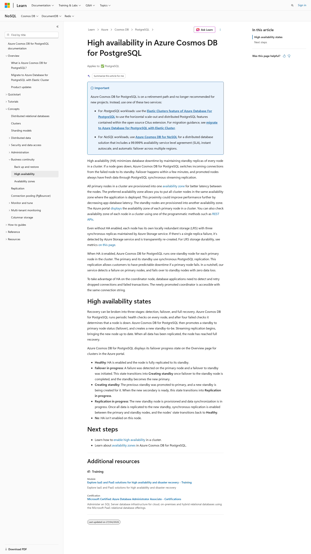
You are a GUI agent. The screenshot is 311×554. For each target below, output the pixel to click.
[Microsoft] (7, 5)
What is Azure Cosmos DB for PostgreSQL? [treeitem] (29, 65)
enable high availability (129, 440)
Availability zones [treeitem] (24, 181)
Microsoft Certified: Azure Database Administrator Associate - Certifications (134, 499)
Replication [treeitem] (17, 188)
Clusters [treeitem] (16, 123)
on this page (106, 245)
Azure (104, 29)
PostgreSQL (142, 29)
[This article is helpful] (284, 56)
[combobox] (32, 35)
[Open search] (292, 5)
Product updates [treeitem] (21, 87)
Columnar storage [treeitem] (22, 217)
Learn (91, 29)
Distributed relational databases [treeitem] (30, 116)
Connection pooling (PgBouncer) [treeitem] (31, 196)
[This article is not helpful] (289, 56)
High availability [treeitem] (24, 174)
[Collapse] (57, 26)
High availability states (268, 37)
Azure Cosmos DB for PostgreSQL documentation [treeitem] (28, 46)
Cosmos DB (122, 29)
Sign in (302, 5)
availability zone (174, 186)
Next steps (260, 42)
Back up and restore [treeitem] (26, 167)
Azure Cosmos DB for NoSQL (156, 137)
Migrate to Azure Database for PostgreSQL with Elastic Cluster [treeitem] (30, 77)
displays (116, 208)
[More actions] (220, 30)
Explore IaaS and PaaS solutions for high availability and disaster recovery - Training (139, 482)
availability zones (123, 445)
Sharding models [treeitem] (21, 130)
